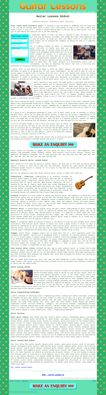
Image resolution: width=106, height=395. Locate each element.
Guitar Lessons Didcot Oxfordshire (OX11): (27, 25)
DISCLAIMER (91, 12)
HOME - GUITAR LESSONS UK (53, 375)
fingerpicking (49, 296)
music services (16, 335)
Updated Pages (25, 381)
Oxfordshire (35, 335)
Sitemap (12, 381)
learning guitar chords (19, 319)
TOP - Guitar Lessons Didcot (21, 367)
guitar (32, 48)
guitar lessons (35, 101)
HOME (69, 12)
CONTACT (84, 12)
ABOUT (78, 12)
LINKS (73, 12)
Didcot (40, 150)
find (16, 344)
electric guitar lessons (58, 317)
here (22, 364)
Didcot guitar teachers (20, 317)
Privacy (94, 381)
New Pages (17, 381)
